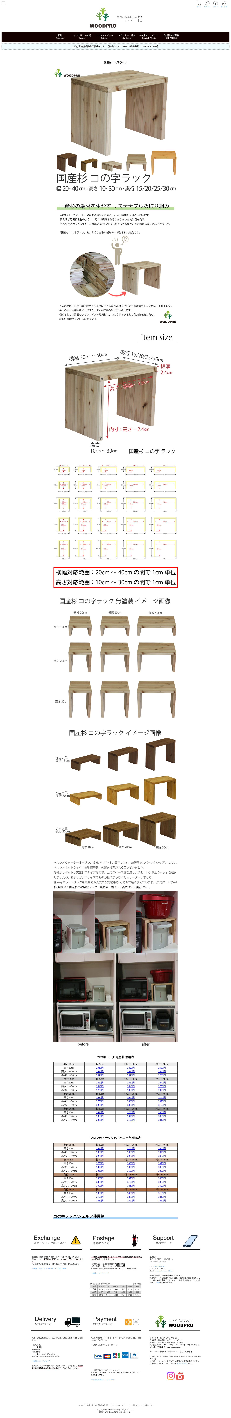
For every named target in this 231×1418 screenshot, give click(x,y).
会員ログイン (149, 1405)
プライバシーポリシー (120, 1405)
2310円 (100, 1067)
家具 (60, 35)
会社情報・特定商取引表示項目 (98, 1405)
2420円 (131, 1067)
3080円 (131, 1105)
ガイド (215, 6)
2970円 (162, 1090)
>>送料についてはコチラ (100, 1273)
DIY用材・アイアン (149, 35)
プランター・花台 (126, 35)
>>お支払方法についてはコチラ (103, 1379)
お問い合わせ (182, 1363)
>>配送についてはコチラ (41, 1361)
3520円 (162, 1185)
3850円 (162, 1200)
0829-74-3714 (159, 1266)
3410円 (162, 1120)
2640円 (162, 1071)
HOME (81, 1405)
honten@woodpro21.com (164, 1271)
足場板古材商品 (171, 35)
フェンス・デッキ (104, 35)
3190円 (162, 1105)
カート (199, 6)
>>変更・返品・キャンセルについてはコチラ (49, 1268)
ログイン (207, 6)
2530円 (162, 1067)
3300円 (162, 1170)
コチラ (157, 1282)
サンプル (224, 6)
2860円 (131, 1090)
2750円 (162, 1075)
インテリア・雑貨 (82, 35)
